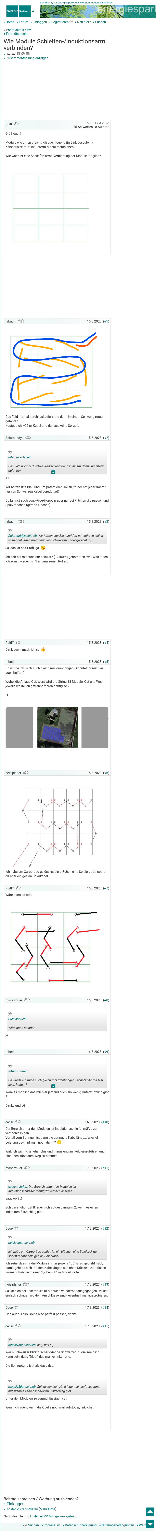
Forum (22, 22)
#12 (105, 1228)
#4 (106, 643)
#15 (105, 1326)
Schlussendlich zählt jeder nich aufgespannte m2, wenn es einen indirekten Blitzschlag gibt (54, 1387)
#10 (105, 1122)
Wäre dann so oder (30, 1021)
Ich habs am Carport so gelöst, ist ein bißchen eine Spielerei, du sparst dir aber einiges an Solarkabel (52, 1248)
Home (9, 22)
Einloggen (39, 22)
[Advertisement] (57, 90)
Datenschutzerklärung (80, 1525)
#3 (106, 522)
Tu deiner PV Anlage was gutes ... (54, 1516)
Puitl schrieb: (17, 1019)
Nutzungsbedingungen (116, 1525)
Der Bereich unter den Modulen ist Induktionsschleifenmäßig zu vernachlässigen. (42, 1187)
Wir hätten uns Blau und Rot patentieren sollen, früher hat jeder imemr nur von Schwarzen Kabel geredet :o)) (56, 536)
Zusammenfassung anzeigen (26, 58)
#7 (106, 888)
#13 (105, 1284)
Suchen (99, 22)
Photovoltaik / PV (18, 30)
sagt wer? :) (30, 1343)
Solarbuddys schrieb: (23, 536)
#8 (106, 1000)
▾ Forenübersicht (16, 34)
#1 (106, 321)
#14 (105, 1308)
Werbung (144, 1525)
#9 (106, 1052)
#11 (105, 1168)
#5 (106, 662)
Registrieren (59, 22)
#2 (106, 438)
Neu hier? (83, 22)
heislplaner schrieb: (22, 1243)
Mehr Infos (47, 1509)
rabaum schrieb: (19, 457)
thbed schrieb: (18, 1071)
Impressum (51, 1525)
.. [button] (53, 473)
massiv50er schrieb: (22, 1345)
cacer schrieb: (18, 1187)
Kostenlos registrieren (21, 1509)
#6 (106, 773)
